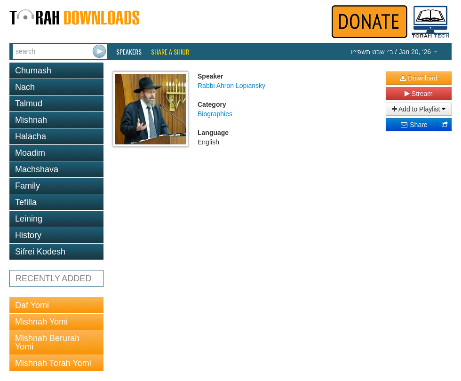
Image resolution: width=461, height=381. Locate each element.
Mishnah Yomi (41, 321)
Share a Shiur (170, 51)
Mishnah (31, 120)
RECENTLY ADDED (53, 278)
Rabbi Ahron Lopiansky (231, 85)
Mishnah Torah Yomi (53, 363)
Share (413, 124)
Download (418, 78)
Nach (25, 87)
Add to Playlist (419, 109)
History (28, 235)
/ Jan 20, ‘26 (394, 52)
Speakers (129, 51)
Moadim (30, 153)
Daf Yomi (32, 305)
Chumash (33, 70)
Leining (28, 218)
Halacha (30, 136)
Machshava (36, 169)
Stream (419, 93)
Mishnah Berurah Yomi (47, 342)
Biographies (215, 114)
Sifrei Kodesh (40, 251)
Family (27, 185)
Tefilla (26, 202)
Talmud (28, 103)
